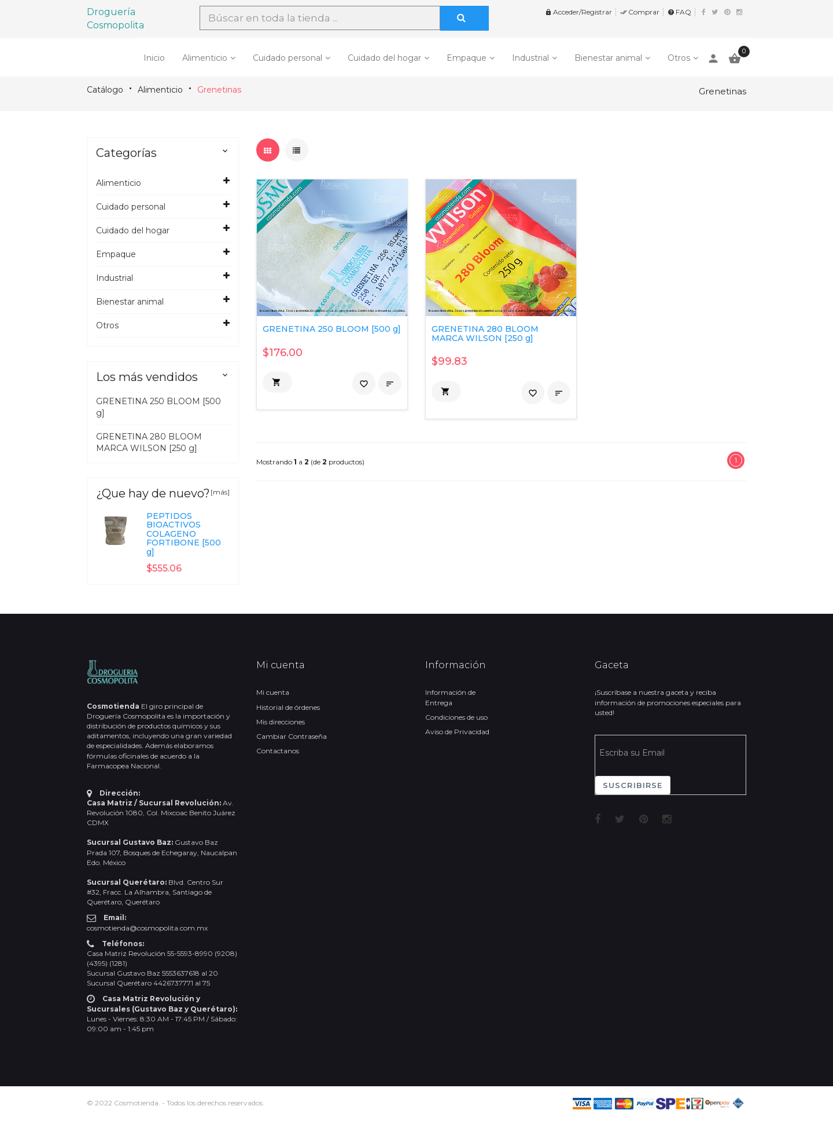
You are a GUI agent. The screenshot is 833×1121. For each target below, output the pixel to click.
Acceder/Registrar (578, 12)
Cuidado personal (287, 58)
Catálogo (105, 90)
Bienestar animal (608, 58)
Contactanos (277, 750)
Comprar (639, 12)
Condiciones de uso (456, 717)
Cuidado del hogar (384, 58)
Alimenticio (204, 58)
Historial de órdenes (288, 707)
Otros (679, 58)
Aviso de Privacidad (457, 731)
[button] (277, 382)
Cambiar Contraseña (291, 736)
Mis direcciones (280, 721)
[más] (220, 492)
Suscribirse (633, 785)
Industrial (530, 58)
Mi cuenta (272, 692)
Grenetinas (219, 90)
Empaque (466, 58)
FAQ (679, 12)
